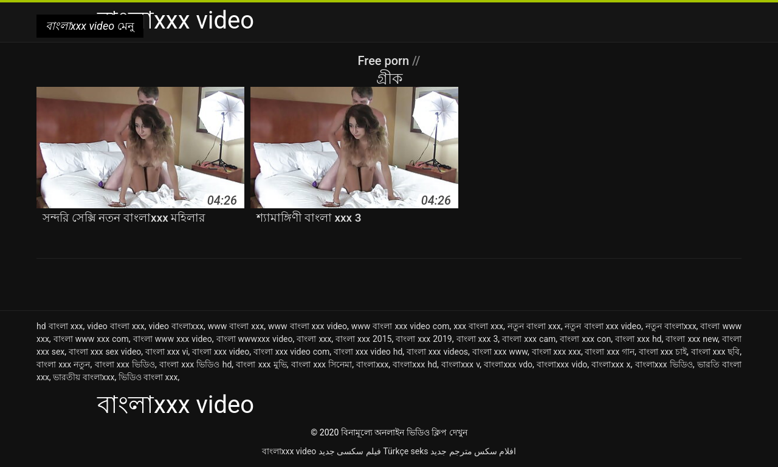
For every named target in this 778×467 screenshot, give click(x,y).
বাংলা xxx (314, 339)
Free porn (384, 60)
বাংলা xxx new (692, 339)
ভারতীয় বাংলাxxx (83, 377)
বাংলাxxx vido (562, 364)
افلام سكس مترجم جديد (473, 451)
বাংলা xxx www (500, 351)
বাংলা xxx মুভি (261, 364)
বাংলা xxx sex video (105, 351)
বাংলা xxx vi (166, 351)
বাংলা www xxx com (91, 339)
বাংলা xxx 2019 (424, 339)
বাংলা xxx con (585, 339)
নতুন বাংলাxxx (671, 326)
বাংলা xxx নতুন (63, 364)
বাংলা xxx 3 (477, 339)
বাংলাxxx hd (415, 364)
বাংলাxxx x (610, 364)
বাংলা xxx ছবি (715, 351)
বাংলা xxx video (220, 351)
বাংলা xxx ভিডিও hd (195, 364)
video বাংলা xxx (115, 326)
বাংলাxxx (372, 364)
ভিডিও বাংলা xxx (148, 377)
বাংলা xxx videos (437, 351)
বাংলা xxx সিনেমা (321, 364)
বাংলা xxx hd (638, 339)
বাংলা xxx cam (529, 339)
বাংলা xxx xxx (556, 351)
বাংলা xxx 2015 (363, 339)
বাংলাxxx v (460, 364)
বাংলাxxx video (289, 451)
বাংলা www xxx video (172, 339)
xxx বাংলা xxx (478, 326)
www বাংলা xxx (236, 326)
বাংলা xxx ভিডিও (125, 364)
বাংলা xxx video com (291, 351)
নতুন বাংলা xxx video (603, 326)
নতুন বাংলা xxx (534, 326)
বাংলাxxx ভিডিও (664, 364)
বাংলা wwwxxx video (254, 339)
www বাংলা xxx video (307, 326)
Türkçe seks (405, 451)
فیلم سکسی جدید (349, 451)
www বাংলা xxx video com (400, 326)
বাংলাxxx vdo (508, 364)
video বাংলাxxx (176, 326)
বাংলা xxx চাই (663, 351)
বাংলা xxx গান (610, 351)
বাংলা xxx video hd (368, 351)
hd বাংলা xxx (59, 326)
